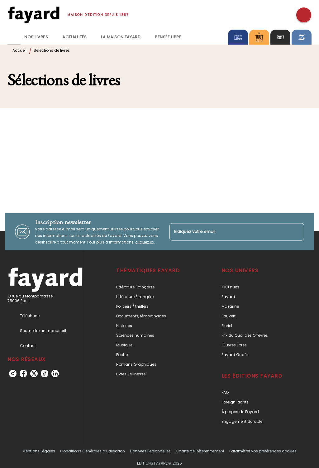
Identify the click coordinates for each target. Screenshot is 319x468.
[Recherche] (304, 15)
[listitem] (12, 373)
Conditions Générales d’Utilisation (92, 451)
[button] (153, 287)
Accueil (19, 50)
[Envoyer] (296, 231)
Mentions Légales (38, 451)
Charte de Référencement (200, 451)
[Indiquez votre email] (228, 231)
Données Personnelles (150, 451)
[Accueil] (33, 15)
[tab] (14, 37)
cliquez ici (144, 242)
